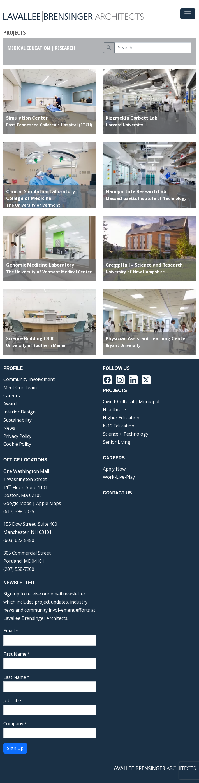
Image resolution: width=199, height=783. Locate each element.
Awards (11, 404)
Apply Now (114, 469)
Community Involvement (29, 379)
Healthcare (114, 409)
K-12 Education (118, 426)
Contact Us (117, 492)
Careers (11, 395)
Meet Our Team (20, 387)
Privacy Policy (17, 436)
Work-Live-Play (119, 477)
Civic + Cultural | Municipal (131, 401)
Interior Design (19, 412)
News (9, 428)
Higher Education (121, 418)
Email (10, 631)
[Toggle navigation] (188, 13)
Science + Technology (125, 434)
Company (15, 724)
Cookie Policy (17, 444)
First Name (16, 654)
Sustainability (17, 420)
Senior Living (116, 442)
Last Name (16, 677)
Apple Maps (48, 503)
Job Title (12, 700)
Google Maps (17, 503)
